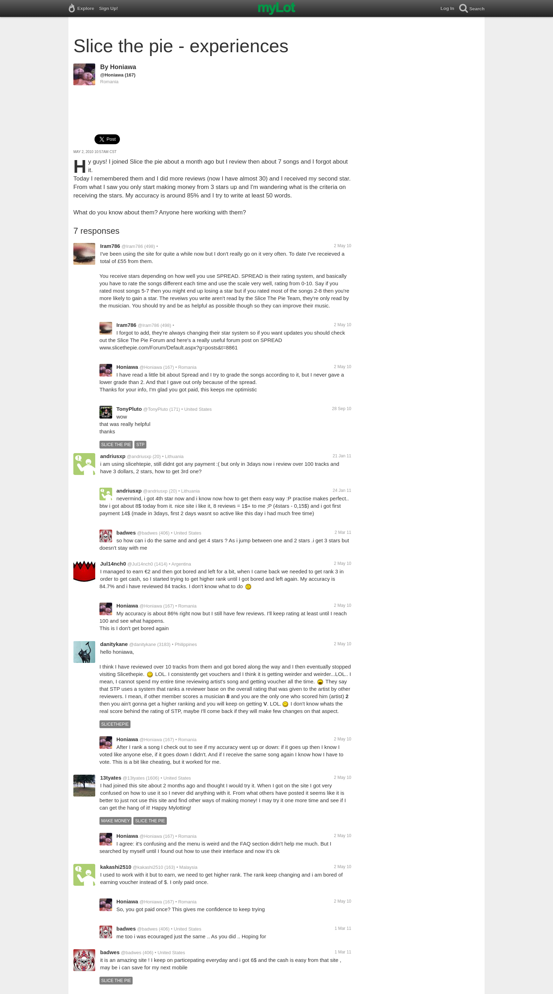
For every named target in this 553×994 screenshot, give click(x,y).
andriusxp (113, 456)
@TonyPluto (155, 409)
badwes (126, 533)
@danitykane (142, 644)
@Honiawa (111, 75)
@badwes (147, 533)
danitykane (114, 644)
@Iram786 (132, 246)
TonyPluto (129, 409)
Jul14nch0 (113, 564)
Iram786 (110, 246)
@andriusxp (139, 456)
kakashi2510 (115, 867)
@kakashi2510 (148, 867)
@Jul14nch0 (140, 564)
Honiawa (123, 67)
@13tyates (134, 778)
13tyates (110, 778)
